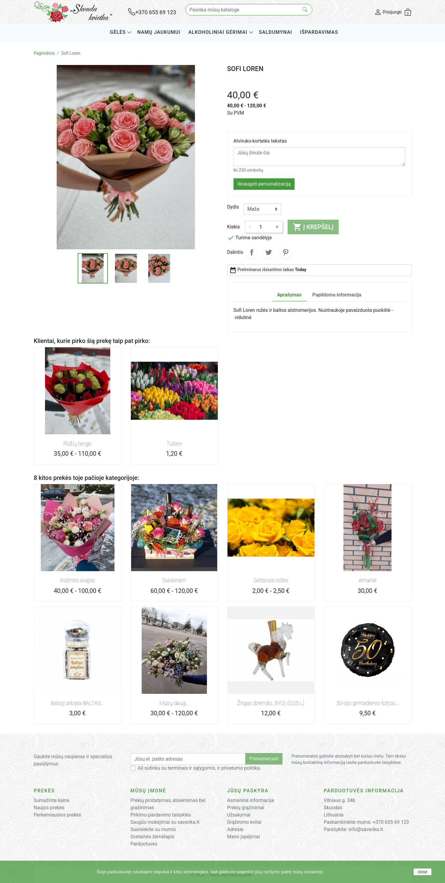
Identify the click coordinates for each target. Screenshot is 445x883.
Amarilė (367, 580)
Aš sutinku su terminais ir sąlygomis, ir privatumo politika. (199, 768)
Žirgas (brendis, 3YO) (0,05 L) (271, 703)
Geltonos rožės (271, 580)
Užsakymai (239, 815)
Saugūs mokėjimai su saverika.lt (165, 822)
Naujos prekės (49, 807)
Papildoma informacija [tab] (336, 295)
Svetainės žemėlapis (153, 836)
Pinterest (285, 252)
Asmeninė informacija (250, 800)
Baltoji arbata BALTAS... (77, 703)
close (422, 871)
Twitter (269, 252)
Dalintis (252, 252)
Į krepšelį (313, 226)
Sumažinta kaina (51, 800)
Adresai (235, 829)
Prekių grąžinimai (245, 807)
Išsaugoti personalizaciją (264, 184)
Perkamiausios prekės (57, 815)
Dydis (233, 207)
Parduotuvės (144, 844)
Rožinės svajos (77, 580)
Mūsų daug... (174, 703)
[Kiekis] (263, 227)
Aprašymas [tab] (289, 295)
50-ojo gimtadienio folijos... (368, 703)
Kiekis (233, 227)
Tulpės (174, 443)
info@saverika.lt (365, 829)
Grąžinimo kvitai (244, 822)
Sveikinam (174, 580)
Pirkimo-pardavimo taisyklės (161, 815)
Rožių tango (77, 443)
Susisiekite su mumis (153, 829)
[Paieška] (248, 9)
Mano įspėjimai (243, 836)
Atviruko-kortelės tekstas (260, 141)
